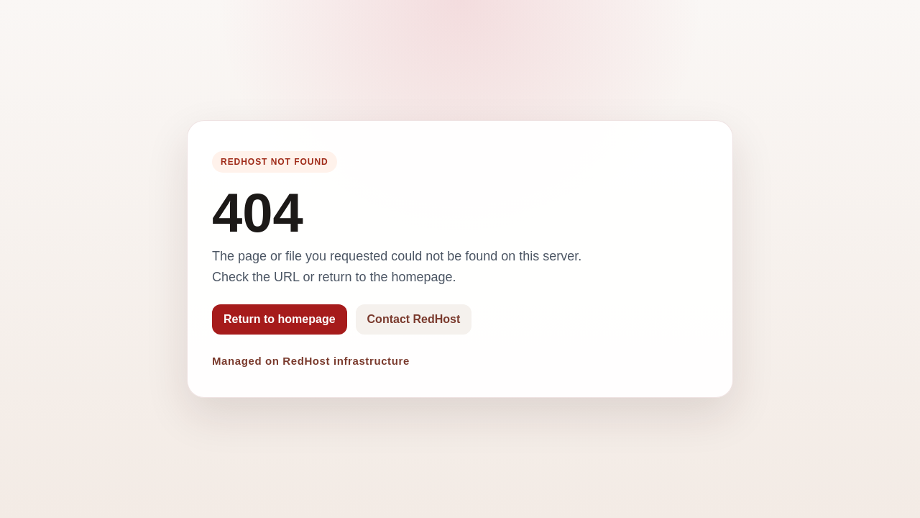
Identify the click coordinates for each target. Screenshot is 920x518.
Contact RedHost (414, 319)
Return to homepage (280, 319)
